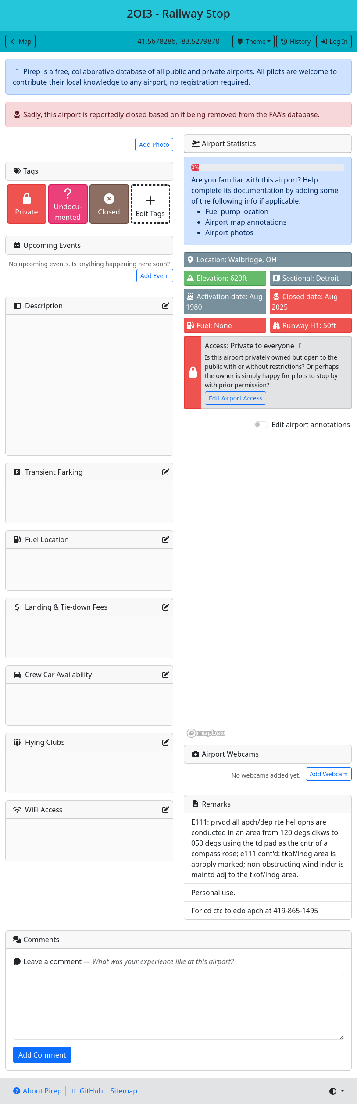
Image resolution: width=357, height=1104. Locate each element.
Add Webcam (329, 774)
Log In (334, 41)
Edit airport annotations (310, 424)
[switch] (261, 424)
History (295, 41)
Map (20, 41)
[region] (268, 584)
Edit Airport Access (235, 398)
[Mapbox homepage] (205, 733)
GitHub (86, 1091)
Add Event (154, 276)
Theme (251, 41)
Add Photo (154, 144)
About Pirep (37, 1091)
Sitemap (124, 1091)
